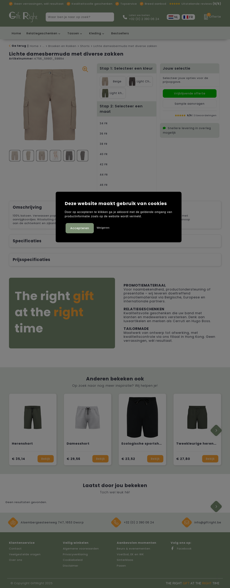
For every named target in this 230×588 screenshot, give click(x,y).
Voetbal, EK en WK (130, 554)
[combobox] (75, 17)
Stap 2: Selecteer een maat (121, 109)
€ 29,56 (73, 459)
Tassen (73, 33)
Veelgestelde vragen (25, 554)
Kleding (95, 33)
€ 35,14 (18, 459)
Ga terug (19, 46)
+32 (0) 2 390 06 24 (144, 19)
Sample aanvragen (189, 104)
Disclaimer (70, 565)
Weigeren (103, 227)
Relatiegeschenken (41, 33)
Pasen (121, 565)
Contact (15, 548)
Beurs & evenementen (133, 548)
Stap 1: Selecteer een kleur (126, 68)
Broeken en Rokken (62, 46)
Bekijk (45, 459)
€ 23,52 (128, 459)
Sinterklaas (125, 560)
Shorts (85, 46)
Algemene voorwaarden (81, 548)
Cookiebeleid (73, 560)
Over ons (15, 560)
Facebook (181, 548)
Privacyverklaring (75, 554)
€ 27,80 (183, 459)
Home (34, 46)
